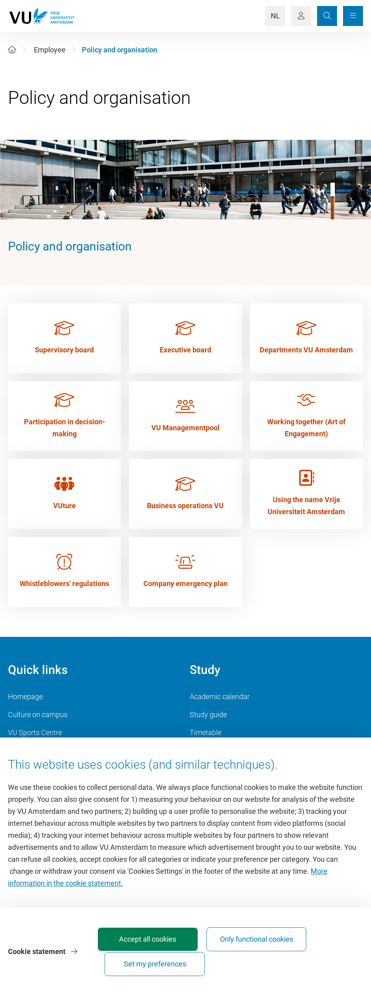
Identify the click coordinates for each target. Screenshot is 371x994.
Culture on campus (37, 714)
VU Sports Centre (35, 732)
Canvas (202, 750)
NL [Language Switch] (275, 16)
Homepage (25, 696)
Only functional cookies (228, 960)
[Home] (12, 50)
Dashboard (25, 750)
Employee (49, 50)
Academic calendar (220, 696)
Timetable (205, 732)
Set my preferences (317, 964)
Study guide (208, 714)
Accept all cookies (140, 964)
